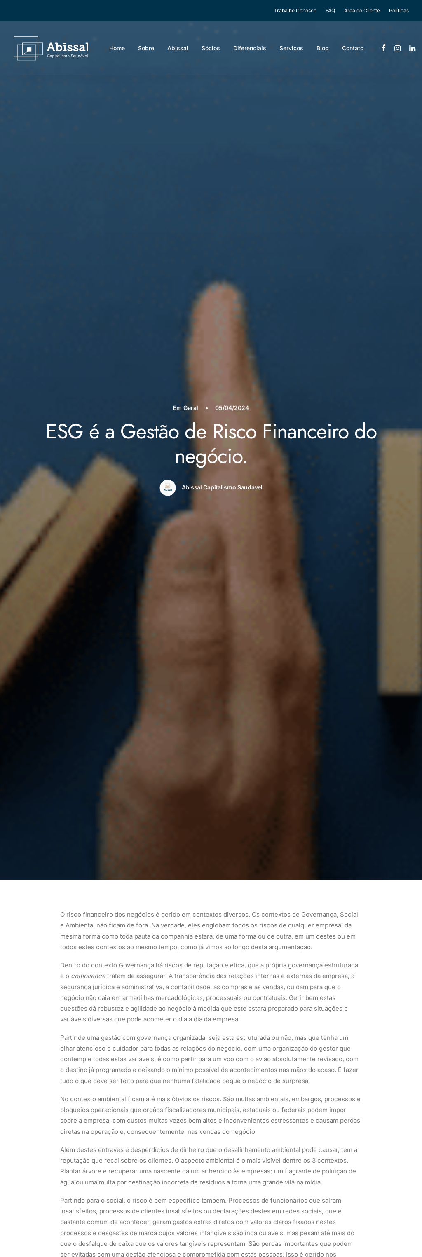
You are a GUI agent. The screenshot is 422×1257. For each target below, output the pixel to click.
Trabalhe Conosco (295, 10)
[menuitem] (297, 10)
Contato (352, 47)
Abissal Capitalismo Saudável (222, 487)
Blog (322, 47)
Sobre (146, 47)
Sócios (211, 47)
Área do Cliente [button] (362, 10)
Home (117, 47)
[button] (383, 48)
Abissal (177, 47)
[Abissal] (51, 48)
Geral (190, 407)
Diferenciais (249, 47)
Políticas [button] (399, 10)
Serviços (291, 47)
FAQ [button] (330, 10)
